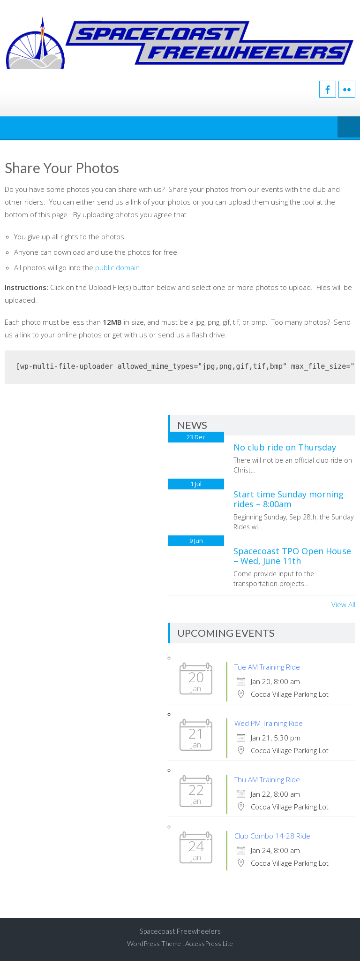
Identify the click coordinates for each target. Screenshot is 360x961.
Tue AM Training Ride (267, 666)
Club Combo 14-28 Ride (272, 835)
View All (343, 604)
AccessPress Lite (209, 943)
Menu (349, 127)
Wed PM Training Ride (268, 723)
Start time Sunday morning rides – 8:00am (288, 499)
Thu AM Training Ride (267, 779)
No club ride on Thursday (284, 447)
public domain (117, 267)
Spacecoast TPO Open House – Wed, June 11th (292, 556)
